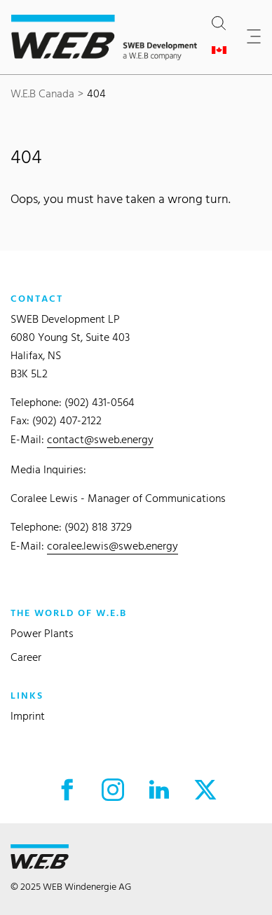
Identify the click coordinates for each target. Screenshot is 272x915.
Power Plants (42, 633)
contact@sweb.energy (100, 439)
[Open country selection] (222, 50)
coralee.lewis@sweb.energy (112, 546)
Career (26, 657)
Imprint (28, 716)
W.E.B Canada (42, 93)
